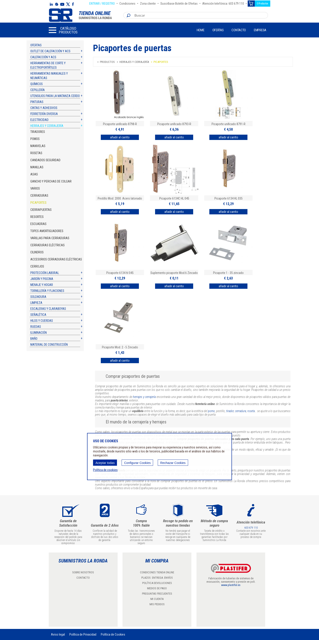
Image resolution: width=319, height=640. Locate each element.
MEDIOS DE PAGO (157, 588)
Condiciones (127, 3)
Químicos (36, 84)
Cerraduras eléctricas (47, 245)
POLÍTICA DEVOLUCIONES (157, 583)
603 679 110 (251, 527)
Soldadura (38, 297)
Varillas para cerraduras (49, 238)
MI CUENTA (156, 599)
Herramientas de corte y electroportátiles (48, 65)
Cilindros (37, 252)
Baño (33, 338)
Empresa (260, 30)
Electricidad (39, 120)
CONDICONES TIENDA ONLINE (157, 572)
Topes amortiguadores (46, 231)
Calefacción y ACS (43, 57)
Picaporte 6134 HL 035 (228, 198)
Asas (34, 174)
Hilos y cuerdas (41, 320)
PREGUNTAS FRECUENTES (157, 593)
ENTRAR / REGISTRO (102, 3)
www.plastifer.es (230, 585)
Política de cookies (105, 470)
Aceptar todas (105, 463)
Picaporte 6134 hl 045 (120, 273)
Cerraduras (39, 195)
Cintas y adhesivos (43, 108)
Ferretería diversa (44, 114)
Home (200, 30)
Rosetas (36, 153)
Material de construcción (49, 344)
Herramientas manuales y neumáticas (49, 76)
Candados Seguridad (45, 160)
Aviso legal (58, 634)
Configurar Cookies (137, 463)
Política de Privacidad (82, 634)
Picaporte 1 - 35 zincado (228, 273)
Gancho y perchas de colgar (51, 181)
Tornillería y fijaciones (47, 291)
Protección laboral (44, 273)
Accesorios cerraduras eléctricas (56, 259)
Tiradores (37, 132)
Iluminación (38, 332)
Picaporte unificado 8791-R (228, 124)
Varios (35, 188)
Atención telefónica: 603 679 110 (223, 3)
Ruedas (35, 326)
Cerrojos (37, 266)
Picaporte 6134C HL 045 (174, 198)
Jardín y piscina (41, 279)
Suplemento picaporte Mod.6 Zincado (174, 273)
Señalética (38, 314)
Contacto (238, 30)
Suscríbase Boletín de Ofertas (179, 3)
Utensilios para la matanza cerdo (55, 96)
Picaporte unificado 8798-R (120, 124)
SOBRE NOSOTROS (83, 572)
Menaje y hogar (41, 285)
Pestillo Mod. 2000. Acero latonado (120, 198)
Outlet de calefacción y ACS (50, 51)
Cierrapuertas (41, 209)
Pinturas (36, 102)
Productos (107, 62)
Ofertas (218, 30)
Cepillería (37, 90)
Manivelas (37, 146)
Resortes (37, 217)
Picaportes (38, 202)
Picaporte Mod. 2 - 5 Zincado (120, 347)
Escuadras (38, 224)
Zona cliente (148, 3)
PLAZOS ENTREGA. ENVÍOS (157, 577)
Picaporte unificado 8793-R (174, 124)
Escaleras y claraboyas (48, 308)
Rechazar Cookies (172, 463)
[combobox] (200, 15)
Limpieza (36, 302)
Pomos (35, 139)
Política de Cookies (113, 634)
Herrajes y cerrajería (46, 126)
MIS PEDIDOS (157, 604)
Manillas (36, 167)
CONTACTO (83, 577)
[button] (63, 30)
